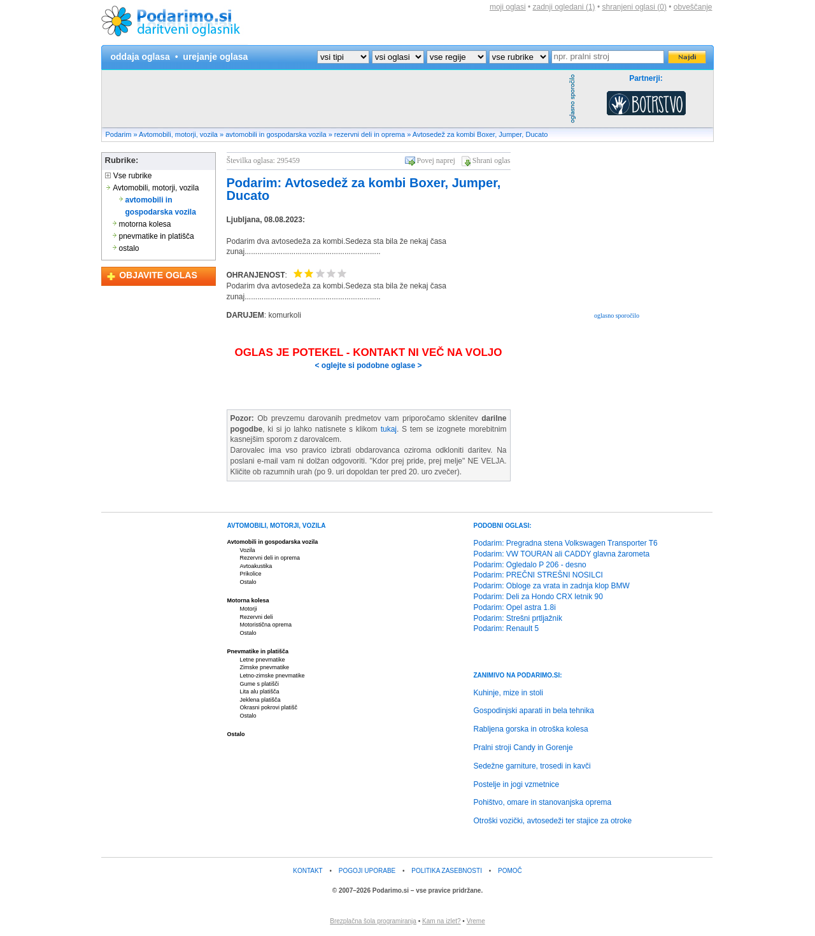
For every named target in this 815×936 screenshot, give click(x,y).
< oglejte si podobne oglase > (368, 365)
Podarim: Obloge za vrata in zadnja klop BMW (552, 585)
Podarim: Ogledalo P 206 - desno (530, 564)
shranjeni (634, 7)
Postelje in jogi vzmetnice (517, 784)
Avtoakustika (256, 566)
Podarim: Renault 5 (506, 628)
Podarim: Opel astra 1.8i (515, 607)
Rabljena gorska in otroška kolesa (531, 729)
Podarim (119, 134)
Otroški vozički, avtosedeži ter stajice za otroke (553, 820)
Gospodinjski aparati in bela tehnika (534, 710)
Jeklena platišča (260, 700)
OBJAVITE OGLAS (158, 275)
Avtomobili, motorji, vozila (178, 134)
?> (398, 57)
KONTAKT (307, 870)
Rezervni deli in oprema (270, 558)
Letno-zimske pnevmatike (272, 675)
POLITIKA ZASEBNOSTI (446, 870)
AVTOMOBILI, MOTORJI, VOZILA (276, 525)
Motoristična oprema (266, 624)
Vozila (247, 550)
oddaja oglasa (140, 57)
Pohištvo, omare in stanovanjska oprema (543, 802)
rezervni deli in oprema (369, 134)
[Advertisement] (333, 98)
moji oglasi (508, 7)
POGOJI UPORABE (367, 870)
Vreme (476, 921)
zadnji (564, 7)
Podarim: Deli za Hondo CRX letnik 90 (538, 596)
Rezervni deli (256, 617)
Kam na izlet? (441, 921)
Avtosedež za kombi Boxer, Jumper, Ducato (480, 134)
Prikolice (251, 574)
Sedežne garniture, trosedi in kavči (532, 766)
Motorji (248, 609)
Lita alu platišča (260, 691)
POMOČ (510, 870)
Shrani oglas (491, 160)
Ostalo (248, 582)
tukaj (389, 429)
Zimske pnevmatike (265, 667)
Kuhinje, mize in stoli (508, 692)
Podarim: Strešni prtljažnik (518, 618)
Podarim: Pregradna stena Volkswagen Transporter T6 (566, 543)
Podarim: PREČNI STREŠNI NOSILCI (538, 575)
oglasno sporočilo (616, 315)
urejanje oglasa (215, 57)
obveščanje (693, 7)
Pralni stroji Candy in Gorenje (523, 747)
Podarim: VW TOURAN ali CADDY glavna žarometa (562, 554)
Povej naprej (436, 160)
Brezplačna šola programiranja (373, 921)
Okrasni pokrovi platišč (269, 707)
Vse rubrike (128, 175)
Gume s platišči (260, 684)
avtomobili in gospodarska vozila (275, 134)
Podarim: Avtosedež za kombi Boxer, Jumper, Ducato (364, 189)
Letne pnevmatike (262, 659)
